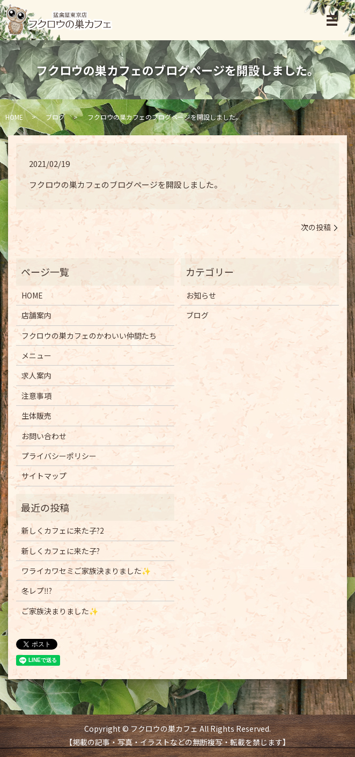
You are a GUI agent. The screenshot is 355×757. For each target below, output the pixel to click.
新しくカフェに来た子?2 (62, 530)
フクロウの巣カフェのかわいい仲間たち (89, 335)
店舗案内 (36, 315)
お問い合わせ (43, 436)
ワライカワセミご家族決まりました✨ (86, 570)
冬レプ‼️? (36, 590)
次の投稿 (316, 227)
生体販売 (36, 415)
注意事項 (36, 395)
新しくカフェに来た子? (60, 550)
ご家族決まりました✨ (59, 611)
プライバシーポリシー (59, 455)
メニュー (36, 355)
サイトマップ (43, 475)
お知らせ (201, 295)
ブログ (55, 116)
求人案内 (36, 375)
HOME (14, 116)
